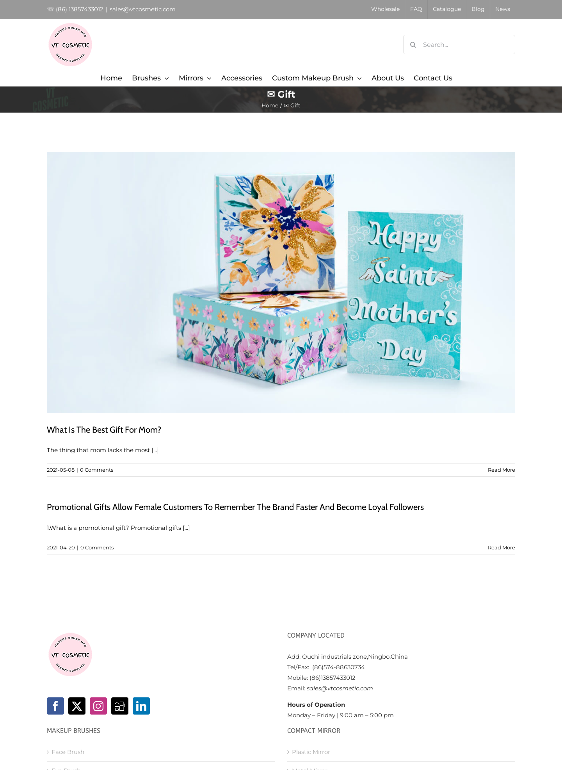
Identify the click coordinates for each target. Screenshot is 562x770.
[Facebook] (55, 706)
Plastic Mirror (311, 752)
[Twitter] (76, 706)
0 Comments (96, 470)
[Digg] (119, 706)
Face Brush (68, 752)
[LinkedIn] (141, 706)
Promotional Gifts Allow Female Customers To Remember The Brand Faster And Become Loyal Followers (235, 507)
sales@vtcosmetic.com (143, 9)
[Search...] (459, 44)
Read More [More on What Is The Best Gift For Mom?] (501, 470)
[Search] (413, 44)
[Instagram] (98, 706)
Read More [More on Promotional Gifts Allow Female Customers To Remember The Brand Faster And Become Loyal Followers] (501, 547)
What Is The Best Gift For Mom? (104, 429)
